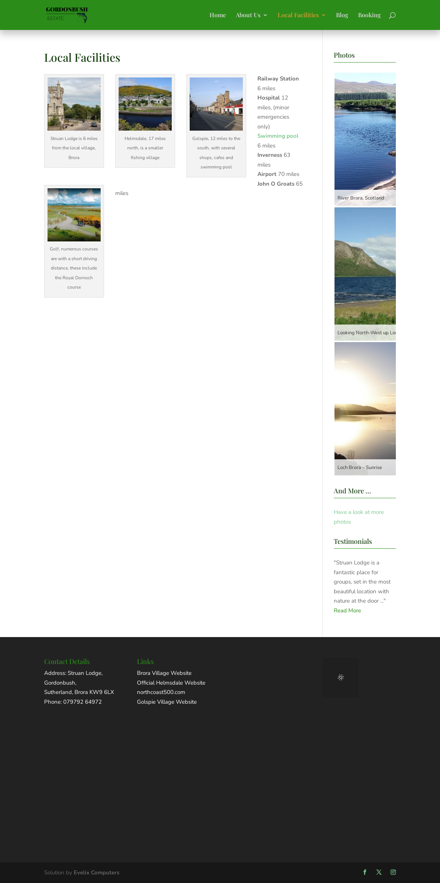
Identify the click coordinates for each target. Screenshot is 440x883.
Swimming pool (278, 136)
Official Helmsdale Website (171, 682)
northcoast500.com (161, 692)
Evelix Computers (96, 872)
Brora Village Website (164, 673)
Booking (369, 15)
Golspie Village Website (167, 702)
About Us (248, 15)
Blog (342, 15)
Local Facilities (298, 15)
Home (218, 15)
